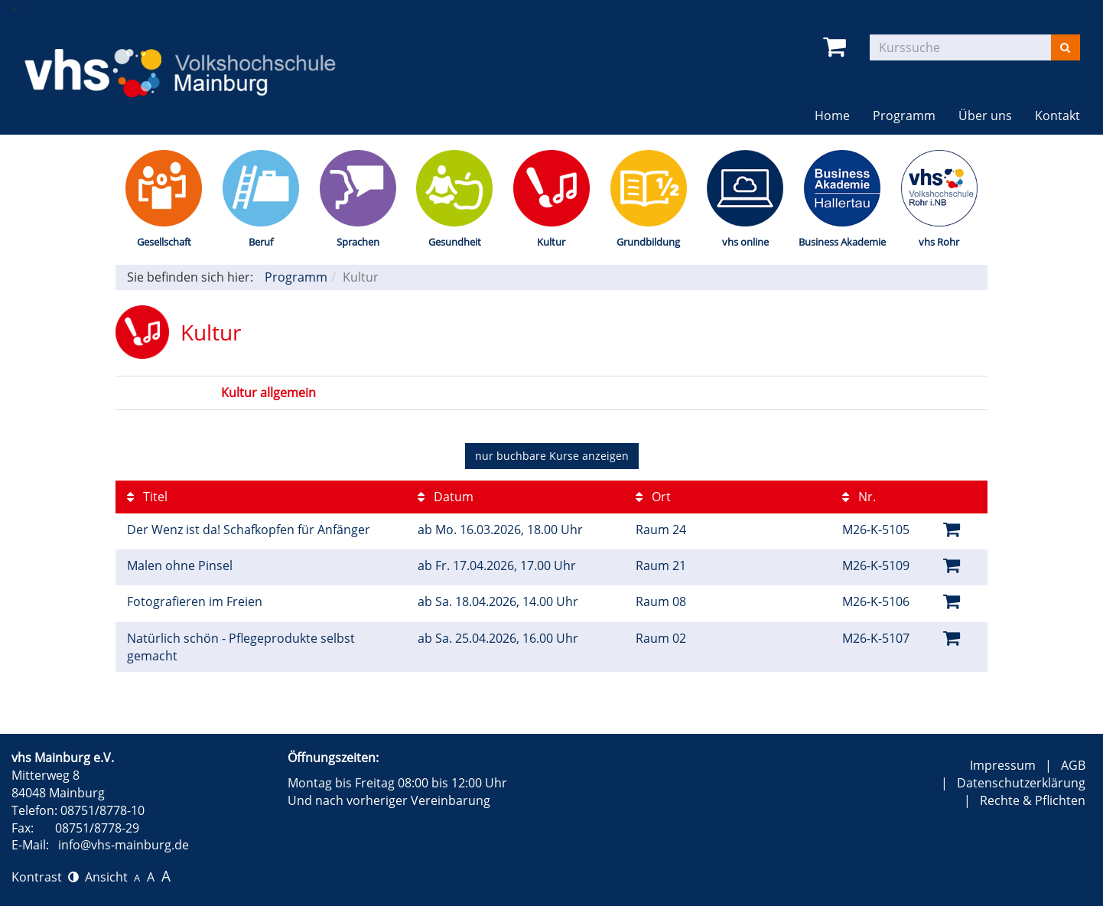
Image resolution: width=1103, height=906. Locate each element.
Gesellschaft (164, 242)
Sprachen (358, 242)
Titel (147, 496)
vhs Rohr (939, 242)
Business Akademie (842, 242)
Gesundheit (454, 242)
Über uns (985, 115)
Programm (904, 115)
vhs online (745, 242)
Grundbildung (648, 242)
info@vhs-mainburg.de (123, 844)
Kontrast (45, 877)
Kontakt (1057, 115)
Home (832, 115)
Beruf (261, 242)
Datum (445, 496)
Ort (653, 496)
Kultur (551, 242)
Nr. (859, 496)
